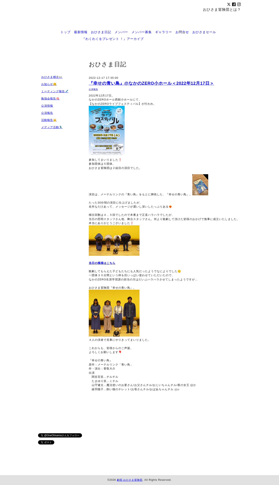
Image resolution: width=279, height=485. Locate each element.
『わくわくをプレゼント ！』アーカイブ (113, 39)
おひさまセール (204, 32)
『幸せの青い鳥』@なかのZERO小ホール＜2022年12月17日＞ (151, 83)
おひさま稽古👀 (52, 77)
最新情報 (81, 32)
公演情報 (47, 105)
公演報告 (93, 89)
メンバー (121, 32)
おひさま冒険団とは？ (222, 9)
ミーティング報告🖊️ (54, 91)
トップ (65, 32)
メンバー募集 (141, 32)
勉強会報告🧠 (50, 98)
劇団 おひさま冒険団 (129, 479)
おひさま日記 (101, 32)
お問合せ (182, 32)
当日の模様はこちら (102, 263)
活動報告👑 (49, 120)
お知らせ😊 (49, 84)
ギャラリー (163, 32)
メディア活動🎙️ (52, 127)
